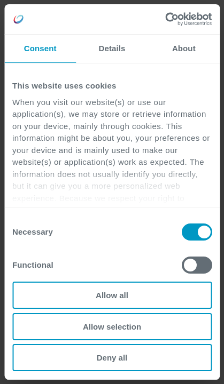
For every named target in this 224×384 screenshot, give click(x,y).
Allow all (112, 295)
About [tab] (184, 48)
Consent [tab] (40, 48)
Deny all (112, 357)
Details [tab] (112, 48)
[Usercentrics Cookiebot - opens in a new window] (165, 19)
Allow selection (112, 326)
